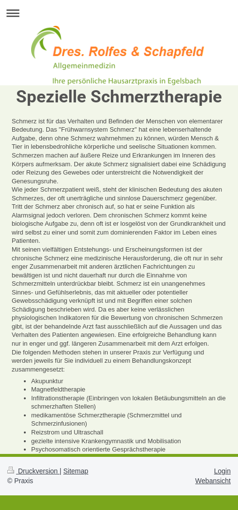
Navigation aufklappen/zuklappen (119, 12)
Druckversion (33, 471)
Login (222, 471)
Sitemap (75, 471)
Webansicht (213, 481)
